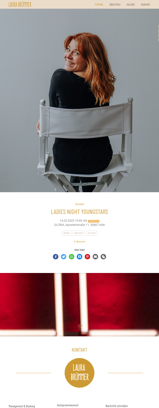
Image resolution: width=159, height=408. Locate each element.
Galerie (131, 4)
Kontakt (145, 4)
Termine (98, 4)
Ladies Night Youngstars (79, 211)
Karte (67, 233)
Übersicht (79, 241)
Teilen (92, 233)
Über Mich (114, 4)
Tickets (79, 233)
